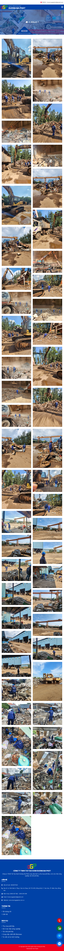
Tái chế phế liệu (8, 931)
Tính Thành (35, 948)
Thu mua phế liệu (8, 926)
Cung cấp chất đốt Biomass (12, 934)
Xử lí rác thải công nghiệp (11, 929)
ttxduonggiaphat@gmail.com (52, 2)
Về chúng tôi (7, 911)
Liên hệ (5, 914)
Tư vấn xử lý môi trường (11, 937)
